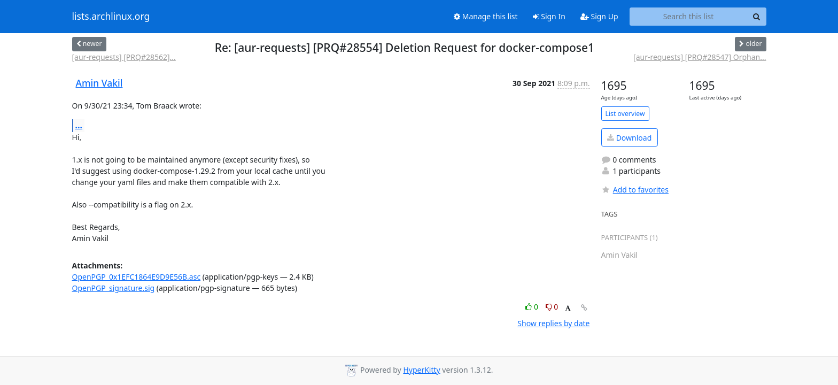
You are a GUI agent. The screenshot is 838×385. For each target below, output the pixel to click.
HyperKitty (421, 370)
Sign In (549, 16)
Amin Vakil (99, 82)
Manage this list (486, 16)
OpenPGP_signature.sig (113, 288)
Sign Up (599, 16)
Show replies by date (553, 323)
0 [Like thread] (532, 307)
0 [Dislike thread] (552, 307)
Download (629, 138)
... (79, 125)
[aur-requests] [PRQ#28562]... (124, 57)
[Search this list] (689, 16)
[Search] (756, 16)
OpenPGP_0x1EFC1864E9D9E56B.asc (136, 277)
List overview (625, 113)
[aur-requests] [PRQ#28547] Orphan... (699, 57)
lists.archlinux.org (111, 16)
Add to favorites (635, 189)
